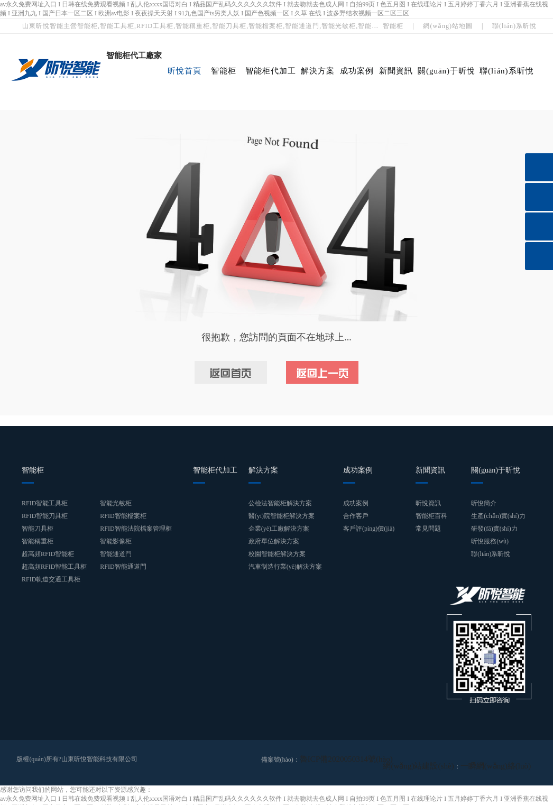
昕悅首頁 (184, 71)
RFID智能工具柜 (45, 503)
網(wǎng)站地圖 (448, 26)
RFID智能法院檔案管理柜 (135, 528)
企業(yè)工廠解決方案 (278, 528)
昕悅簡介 (483, 503)
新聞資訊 (396, 71)
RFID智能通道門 (123, 566)
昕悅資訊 (428, 503)
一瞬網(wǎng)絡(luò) (502, 759)
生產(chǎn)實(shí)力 (498, 516)
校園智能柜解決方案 (277, 554)
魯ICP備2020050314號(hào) (337, 759)
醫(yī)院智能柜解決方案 (281, 516)
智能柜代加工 (270, 71)
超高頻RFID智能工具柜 (54, 566)
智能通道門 (116, 554)
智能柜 (393, 26)
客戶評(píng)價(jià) (368, 528)
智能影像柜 (116, 541)
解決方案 (318, 71)
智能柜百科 (431, 516)
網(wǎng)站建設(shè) (439, 759)
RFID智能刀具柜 (45, 516)
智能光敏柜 (116, 503)
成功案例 (357, 71)
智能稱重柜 (37, 541)
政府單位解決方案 (273, 541)
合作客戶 (355, 516)
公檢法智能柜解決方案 (280, 503)
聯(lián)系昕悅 (514, 26)
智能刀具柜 (37, 528)
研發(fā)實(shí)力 (494, 528)
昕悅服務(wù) (490, 541)
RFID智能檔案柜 (123, 516)
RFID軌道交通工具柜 (51, 579)
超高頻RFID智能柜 (48, 554)
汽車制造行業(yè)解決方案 (285, 566)
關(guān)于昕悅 (446, 71)
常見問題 (428, 528)
